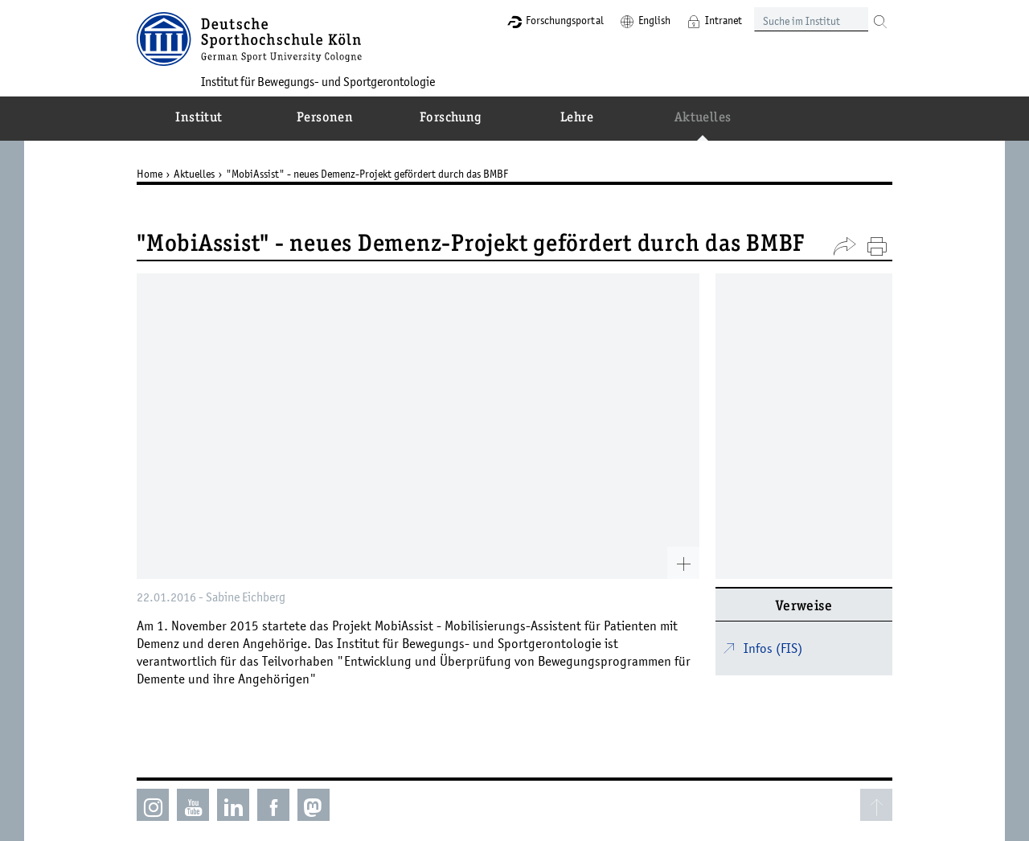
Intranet (723, 20)
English (654, 20)
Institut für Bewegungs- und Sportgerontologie (318, 81)
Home (149, 173)
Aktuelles (194, 173)
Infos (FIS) (773, 648)
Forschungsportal (565, 20)
